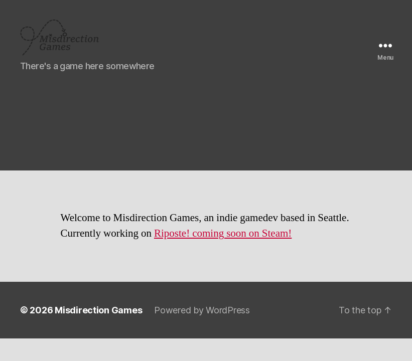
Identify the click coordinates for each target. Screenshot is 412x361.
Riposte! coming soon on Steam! (223, 242)
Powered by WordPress (202, 318)
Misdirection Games (98, 318)
